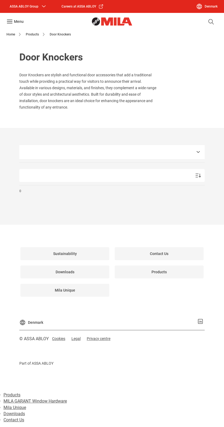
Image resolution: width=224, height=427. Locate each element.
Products (11, 394)
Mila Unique (14, 407)
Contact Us (13, 419)
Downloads (14, 413)
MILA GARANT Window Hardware (35, 401)
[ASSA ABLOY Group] (28, 6)
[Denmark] (207, 6)
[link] (83, 6)
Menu (19, 21)
